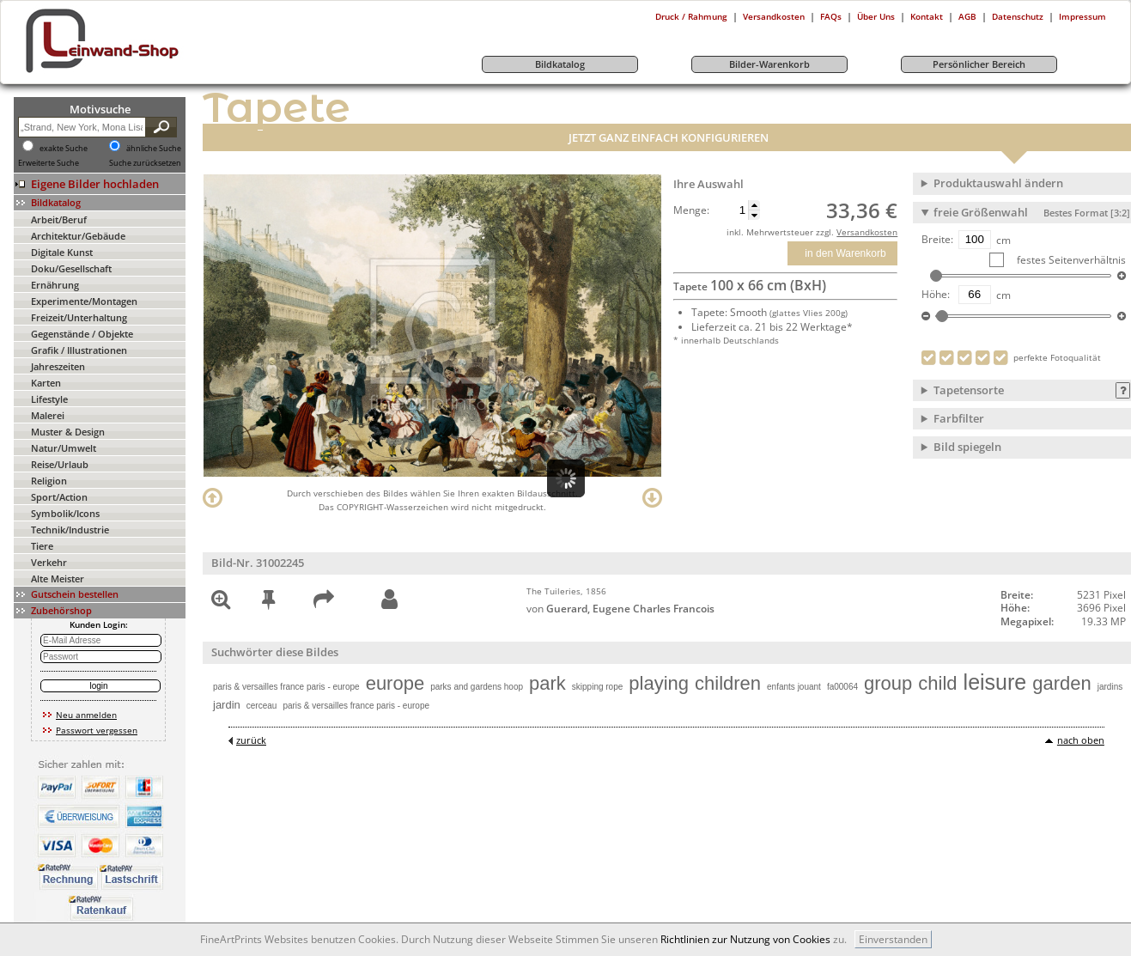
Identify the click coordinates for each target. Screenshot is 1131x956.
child (937, 683)
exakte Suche (64, 148)
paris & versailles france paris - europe (286, 686)
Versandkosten (774, 16)
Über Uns (876, 16)
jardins (1110, 686)
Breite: (937, 240)
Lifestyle (49, 399)
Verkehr (49, 562)
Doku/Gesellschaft (71, 268)
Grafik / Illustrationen (79, 350)
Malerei (47, 415)
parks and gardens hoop (476, 686)
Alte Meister (57, 578)
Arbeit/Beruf (59, 219)
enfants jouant (794, 686)
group (888, 683)
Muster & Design (68, 431)
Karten (46, 382)
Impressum (1082, 16)
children (728, 683)
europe (395, 683)
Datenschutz (1017, 16)
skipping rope (597, 686)
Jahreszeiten (58, 366)
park (547, 683)
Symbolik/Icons (65, 513)
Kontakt (926, 16)
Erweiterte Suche (48, 163)
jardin (226, 704)
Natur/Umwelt (63, 447)
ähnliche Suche (153, 148)
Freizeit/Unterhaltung (79, 317)
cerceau (261, 705)
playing (659, 683)
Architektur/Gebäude (78, 235)
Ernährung (55, 284)
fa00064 (842, 686)
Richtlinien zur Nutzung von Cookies (745, 939)
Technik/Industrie (70, 529)
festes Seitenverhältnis (1070, 260)
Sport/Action (59, 496)
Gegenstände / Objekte (82, 333)
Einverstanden (893, 939)
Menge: (691, 210)
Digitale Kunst (62, 252)
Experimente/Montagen (84, 301)
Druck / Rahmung (691, 16)
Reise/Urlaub (59, 464)
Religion (49, 480)
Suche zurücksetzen (145, 163)
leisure (995, 682)
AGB (967, 16)
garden (1061, 683)
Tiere (42, 545)
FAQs (831, 16)
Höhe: (935, 294)
